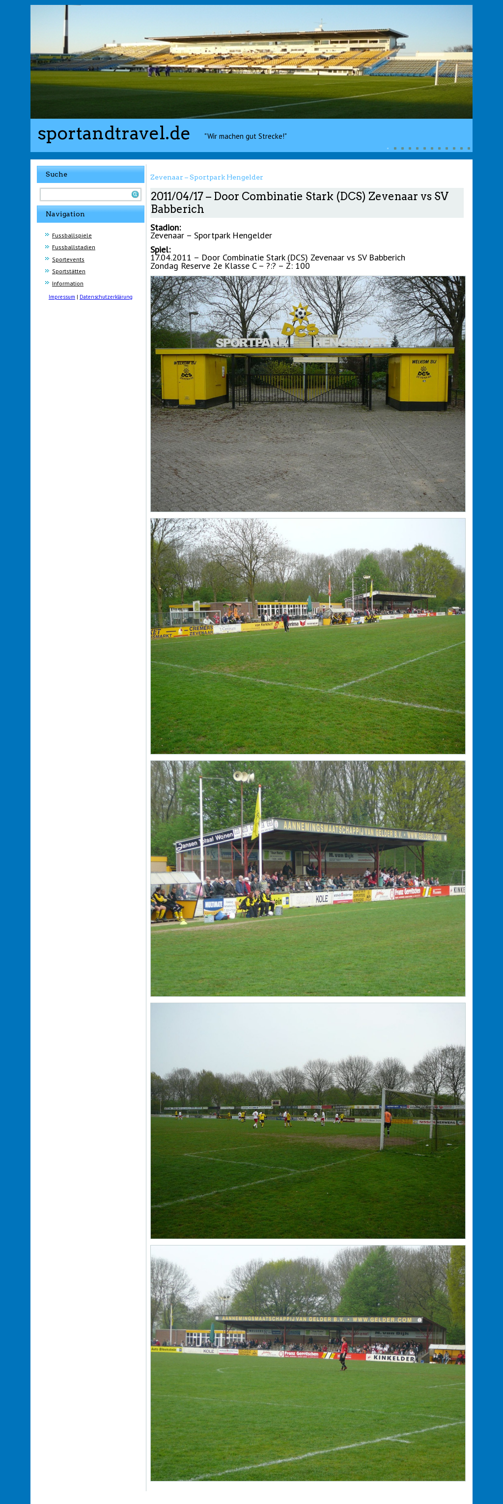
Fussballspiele (72, 235)
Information (68, 283)
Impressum (62, 296)
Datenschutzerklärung (106, 296)
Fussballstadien (73, 247)
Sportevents (68, 259)
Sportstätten (68, 271)
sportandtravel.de (114, 133)
